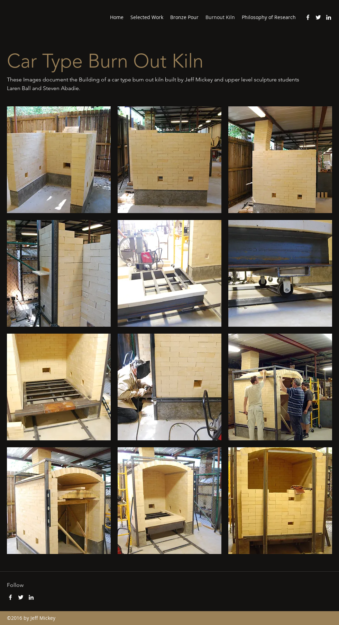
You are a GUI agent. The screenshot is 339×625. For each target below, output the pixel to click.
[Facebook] (307, 17)
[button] (59, 159)
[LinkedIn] (328, 17)
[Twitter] (318, 17)
